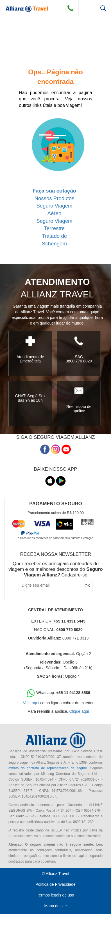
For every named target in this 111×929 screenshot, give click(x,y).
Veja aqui (31, 703)
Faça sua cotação (54, 191)
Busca (103, 8)
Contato (70, 8)
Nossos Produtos (54, 198)
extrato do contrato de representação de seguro (47, 768)
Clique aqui (79, 711)
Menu (87, 8)
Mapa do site (55, 906)
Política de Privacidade (55, 884)
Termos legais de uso (55, 895)
